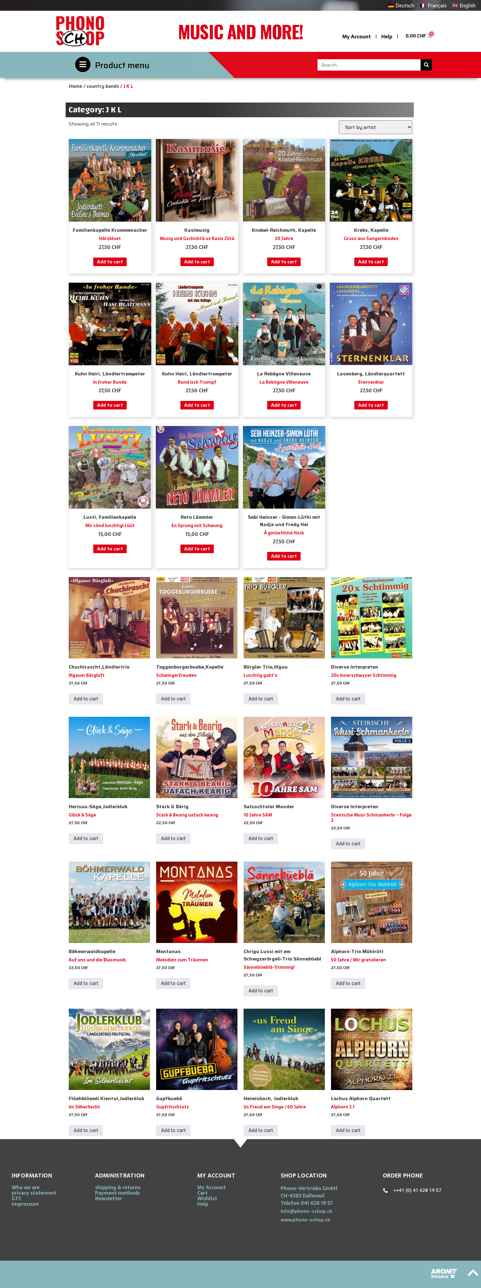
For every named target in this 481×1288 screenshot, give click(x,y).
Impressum (25, 1204)
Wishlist (207, 1198)
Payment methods (117, 1193)
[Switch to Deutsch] (401, 5)
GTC (16, 1198)
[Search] (426, 65)
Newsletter (108, 1198)
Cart (202, 1193)
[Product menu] (82, 64)
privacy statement (34, 1193)
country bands (103, 86)
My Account (356, 37)
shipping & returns (117, 1187)
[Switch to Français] (433, 5)
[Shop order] (375, 127)
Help (386, 37)
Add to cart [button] (110, 262)
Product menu (122, 65)
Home (75, 86)
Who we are (26, 1187)
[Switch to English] (464, 5)
